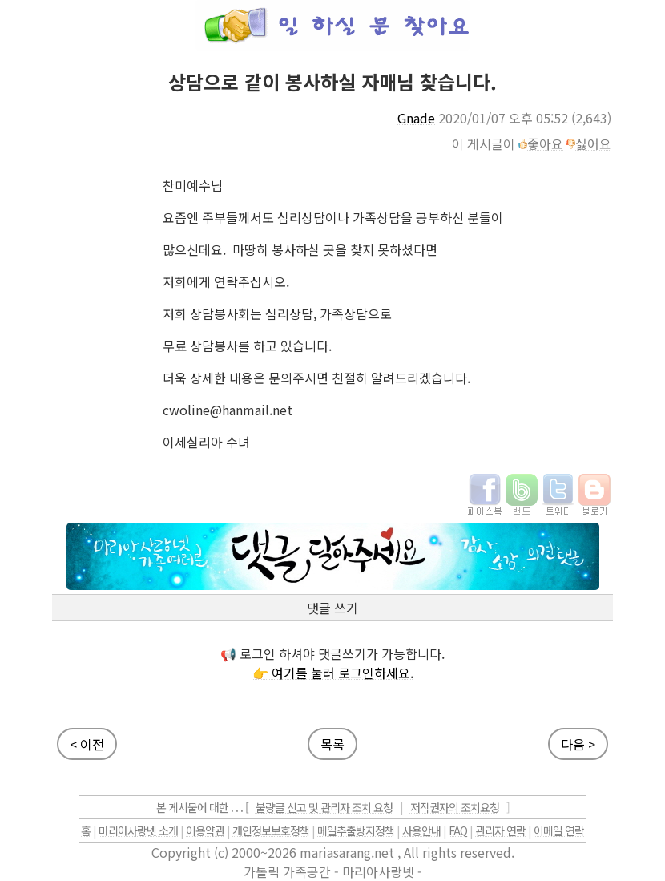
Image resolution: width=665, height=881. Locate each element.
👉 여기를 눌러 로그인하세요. (332, 672)
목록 (332, 744)
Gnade (416, 117)
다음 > (578, 744)
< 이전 (87, 744)
